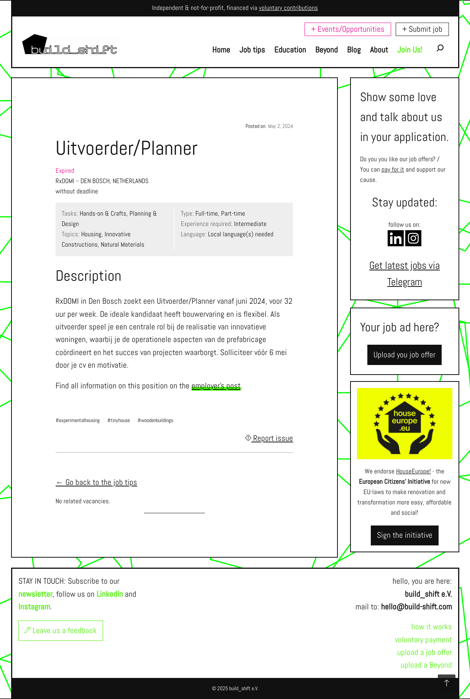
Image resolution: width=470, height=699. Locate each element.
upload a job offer (424, 652)
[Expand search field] (440, 50)
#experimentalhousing (78, 420)
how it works (431, 627)
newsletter (35, 594)
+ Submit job (422, 29)
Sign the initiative (404, 535)
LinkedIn (110, 594)
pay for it (393, 169)
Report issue (269, 438)
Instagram (34, 607)
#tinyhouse (118, 420)
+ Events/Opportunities (348, 29)
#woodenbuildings (155, 420)
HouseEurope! (413, 471)
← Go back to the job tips (96, 482)
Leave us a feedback (61, 630)
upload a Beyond (426, 665)
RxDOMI (65, 181)
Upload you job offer (404, 355)
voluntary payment (423, 640)
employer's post (216, 386)
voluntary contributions (288, 8)
